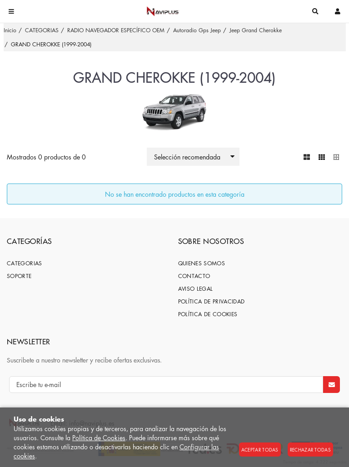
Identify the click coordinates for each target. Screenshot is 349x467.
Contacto (194, 276)
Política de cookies (208, 314)
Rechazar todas (310, 449)
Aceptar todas (260, 449)
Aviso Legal (195, 289)
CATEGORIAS (24, 263)
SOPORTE (19, 276)
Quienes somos (201, 263)
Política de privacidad (211, 301)
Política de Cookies (98, 437)
